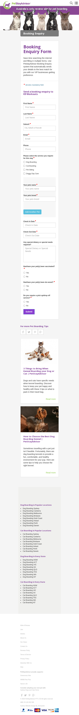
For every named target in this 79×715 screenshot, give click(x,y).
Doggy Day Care (32, 174)
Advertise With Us (26, 663)
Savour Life (24, 684)
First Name (28, 103)
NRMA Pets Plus (25, 679)
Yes (27, 273)
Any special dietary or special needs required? (38, 243)
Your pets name (30, 185)
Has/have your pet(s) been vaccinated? (39, 267)
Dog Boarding (31, 162)
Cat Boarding (31, 166)
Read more (51, 399)
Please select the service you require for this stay (38, 157)
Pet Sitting (30, 170)
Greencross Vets (25, 675)
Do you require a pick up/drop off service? (36, 296)
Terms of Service (25, 654)
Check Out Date (30, 232)
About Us (23, 638)
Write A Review (25, 625)
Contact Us (23, 646)
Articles (22, 634)
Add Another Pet (32, 212)
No (27, 277)
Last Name (28, 114)
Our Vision (23, 642)
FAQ (21, 667)
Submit (29, 312)
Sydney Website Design (27, 706)
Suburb (27, 124)
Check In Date (29, 221)
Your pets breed (30, 195)
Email (26, 135)
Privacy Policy (24, 658)
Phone (26, 145)
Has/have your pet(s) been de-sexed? (39, 282)
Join (21, 629)
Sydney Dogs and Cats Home (29, 690)
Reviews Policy (25, 650)
